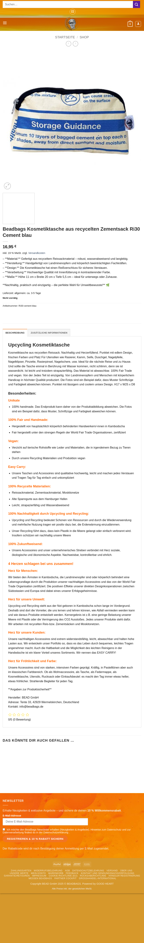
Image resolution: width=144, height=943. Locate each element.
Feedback (72, 899)
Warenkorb (55, 899)
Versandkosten (36, 253)
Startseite (65, 37)
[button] (73, 12)
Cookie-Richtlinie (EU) (63, 902)
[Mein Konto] (138, 24)
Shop (84, 37)
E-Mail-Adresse (12, 842)
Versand (112, 897)
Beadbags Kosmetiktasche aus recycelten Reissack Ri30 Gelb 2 (24, 796)
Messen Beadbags (40, 905)
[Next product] (68, 43)
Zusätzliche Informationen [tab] (49, 332)
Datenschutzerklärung (56, 859)
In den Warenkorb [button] (25, 810)
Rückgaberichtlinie (93, 902)
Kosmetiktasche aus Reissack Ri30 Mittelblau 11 (72, 796)
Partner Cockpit (65, 905)
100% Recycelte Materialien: (29, 486)
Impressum (39, 902)
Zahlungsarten (21, 897)
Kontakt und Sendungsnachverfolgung (107, 899)
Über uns (126, 897)
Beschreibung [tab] (15, 332)
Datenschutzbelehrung (88, 897)
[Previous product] (75, 43)
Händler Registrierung (124, 902)
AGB (67, 897)
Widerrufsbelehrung (48, 897)
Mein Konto (38, 899)
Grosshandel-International (97, 905)
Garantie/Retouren (17, 902)
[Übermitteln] (136, 4)
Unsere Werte (19, 899)
